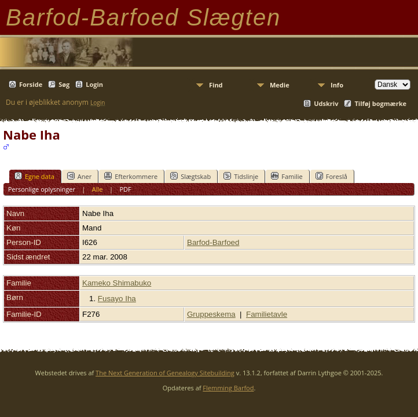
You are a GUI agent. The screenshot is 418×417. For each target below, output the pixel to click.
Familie (286, 176)
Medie (279, 85)
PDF (125, 189)
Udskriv (326, 103)
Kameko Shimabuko (116, 283)
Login (94, 84)
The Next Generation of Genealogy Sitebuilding (165, 372)
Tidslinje (240, 176)
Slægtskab (190, 176)
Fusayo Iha (117, 298)
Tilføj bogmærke (380, 103)
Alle (97, 189)
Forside (30, 84)
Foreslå (331, 176)
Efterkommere (130, 176)
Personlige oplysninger (41, 189)
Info (337, 85)
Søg (63, 84)
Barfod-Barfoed (213, 242)
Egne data (34, 176)
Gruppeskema (211, 314)
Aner (79, 176)
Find (216, 85)
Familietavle (266, 314)
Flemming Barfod (228, 387)
